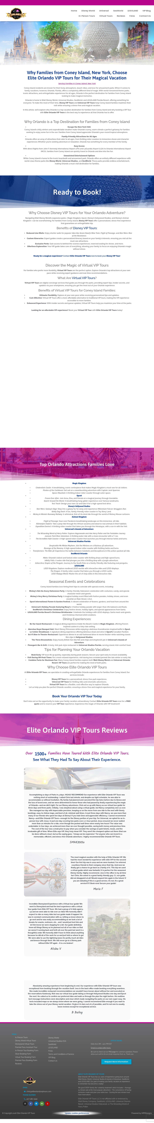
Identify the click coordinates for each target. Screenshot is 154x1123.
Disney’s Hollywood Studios (79, 506)
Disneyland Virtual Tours (24, 1048)
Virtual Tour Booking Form (25, 1061)
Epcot (79, 496)
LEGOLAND (133, 10)
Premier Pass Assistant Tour (26, 1051)
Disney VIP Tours (85, 228)
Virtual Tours (105, 16)
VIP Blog (147, 10)
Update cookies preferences (77, 1117)
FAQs (132, 16)
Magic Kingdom (79, 483)
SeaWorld (118, 10)
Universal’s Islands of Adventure (79, 529)
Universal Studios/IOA (57, 1045)
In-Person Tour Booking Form (26, 1054)
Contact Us (145, 16)
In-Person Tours (87, 16)
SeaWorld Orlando (79, 554)
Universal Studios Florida (79, 541)
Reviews (121, 16)
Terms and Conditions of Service (61, 1058)
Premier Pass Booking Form (26, 1064)
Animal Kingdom (79, 517)
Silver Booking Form (23, 1058)
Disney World (88, 10)
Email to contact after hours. (101, 1052)
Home (74, 10)
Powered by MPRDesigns (141, 1117)
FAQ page (112, 1055)
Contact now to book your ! (77, 256)
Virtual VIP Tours (83, 278)
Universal (104, 10)
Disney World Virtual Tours (25, 1044)
